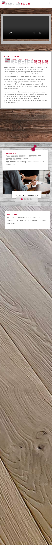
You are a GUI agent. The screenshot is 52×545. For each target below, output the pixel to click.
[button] (50, 3)
